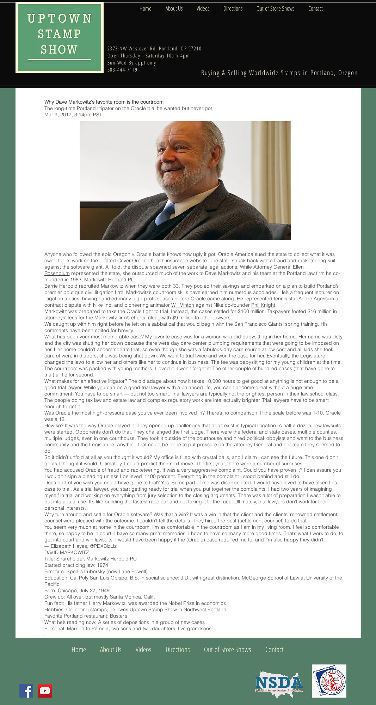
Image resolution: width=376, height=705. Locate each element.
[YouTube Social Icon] (45, 691)
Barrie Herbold (61, 286)
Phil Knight (263, 305)
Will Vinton (182, 305)
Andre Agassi (313, 298)
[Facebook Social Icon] (26, 691)
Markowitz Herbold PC (109, 279)
